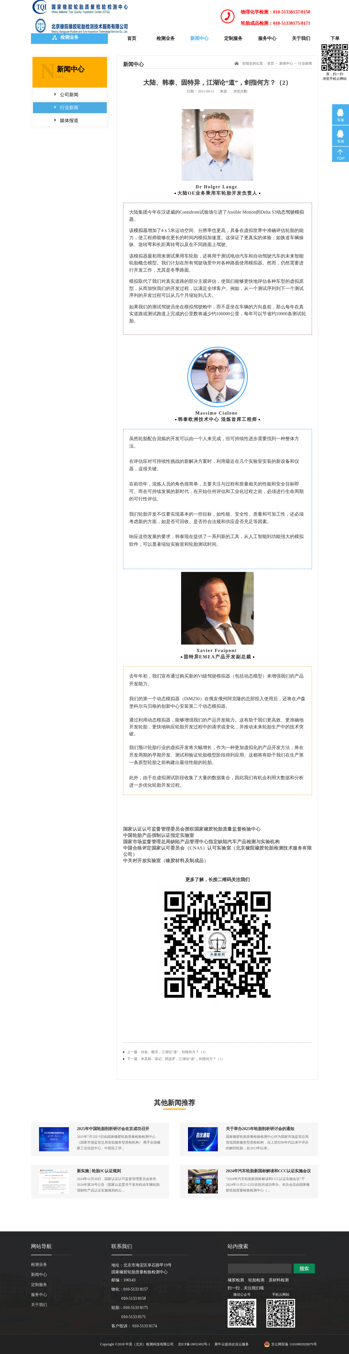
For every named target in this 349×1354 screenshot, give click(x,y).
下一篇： (176, 1059)
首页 (131, 38)
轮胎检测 (256, 1280)
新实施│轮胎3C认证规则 (99, 1171)
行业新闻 (305, 63)
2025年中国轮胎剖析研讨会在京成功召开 (113, 1129)
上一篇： (167, 1052)
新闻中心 (286, 63)
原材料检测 (279, 1280)
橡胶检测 (236, 1280)
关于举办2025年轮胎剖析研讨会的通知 (260, 1129)
